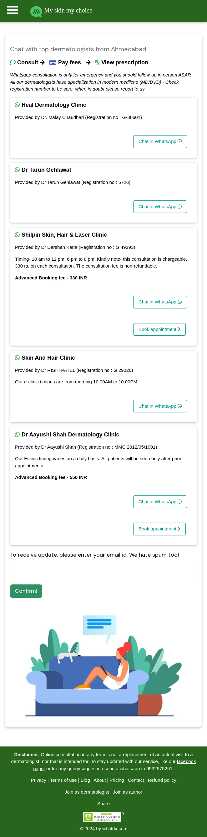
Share (103, 803)
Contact (136, 780)
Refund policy (162, 780)
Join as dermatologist (87, 792)
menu (12, 9)
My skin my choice (61, 10)
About (99, 780)
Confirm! (26, 591)
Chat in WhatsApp (160, 141)
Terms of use (63, 780)
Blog (85, 780)
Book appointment (159, 329)
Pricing (117, 780)
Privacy (38, 780)
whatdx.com (114, 828)
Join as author (127, 792)
